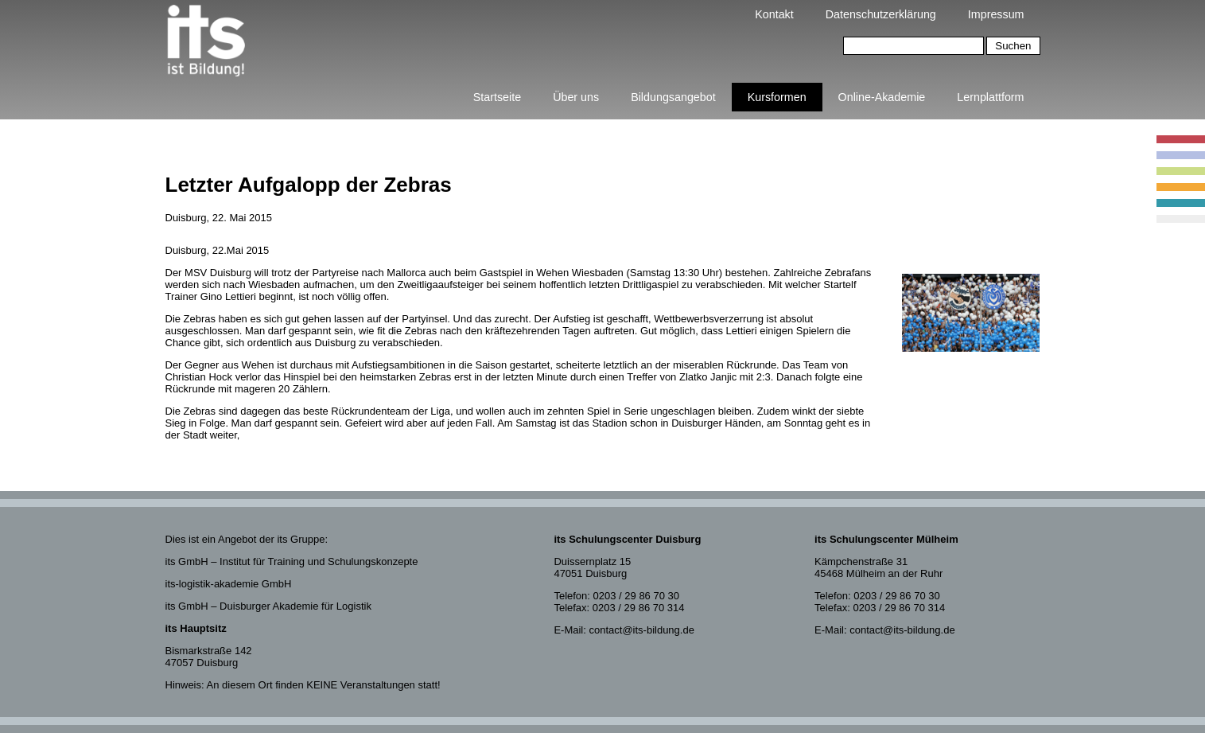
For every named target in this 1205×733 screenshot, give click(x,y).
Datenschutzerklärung (881, 14)
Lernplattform (990, 97)
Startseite (497, 97)
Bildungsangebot (673, 97)
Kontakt (774, 14)
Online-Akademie (882, 97)
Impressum (996, 14)
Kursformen (777, 97)
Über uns (576, 97)
